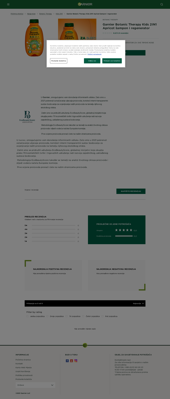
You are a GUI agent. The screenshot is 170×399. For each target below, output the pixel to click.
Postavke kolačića (58, 61)
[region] (85, 53)
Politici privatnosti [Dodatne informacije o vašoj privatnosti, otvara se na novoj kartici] (94, 54)
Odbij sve (92, 61)
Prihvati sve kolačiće (112, 61)
